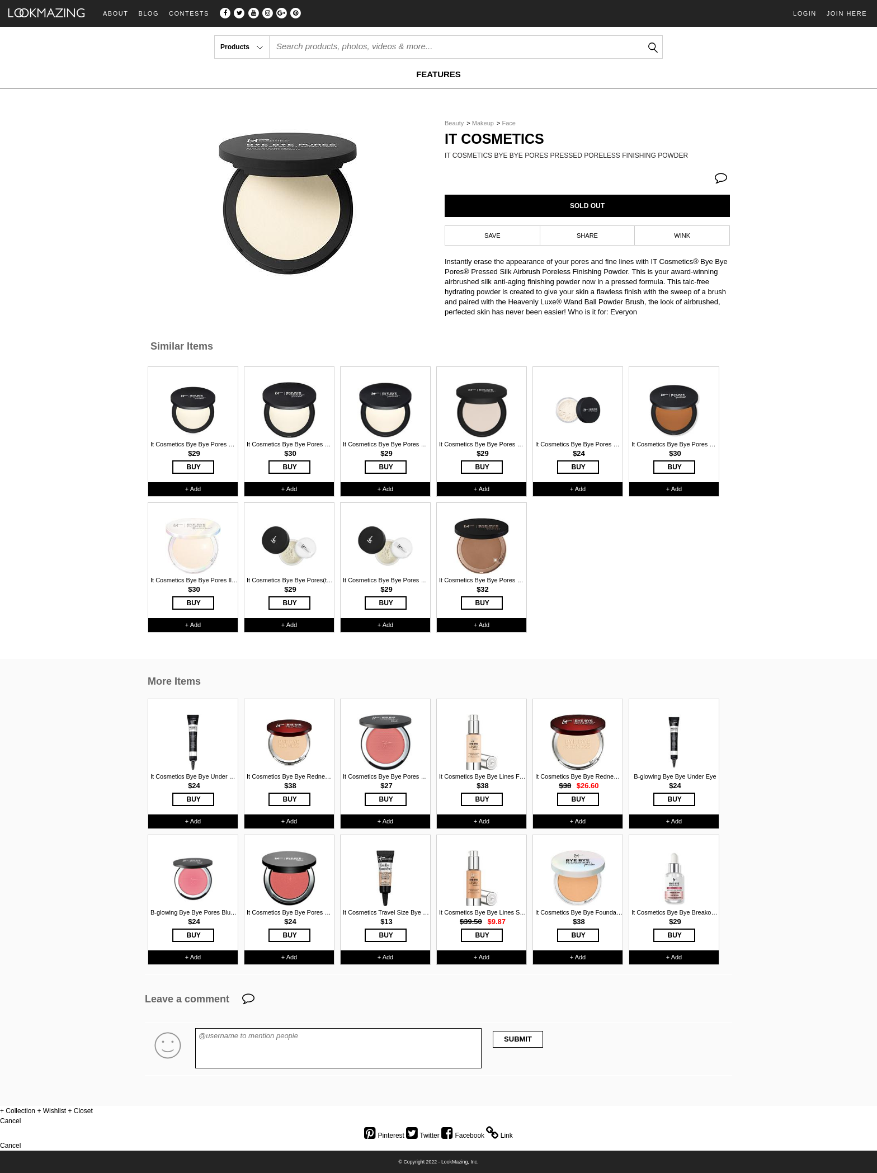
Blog (148, 14)
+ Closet (80, 1111)
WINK (682, 235)
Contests (189, 14)
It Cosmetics (494, 139)
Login (805, 13)
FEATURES (438, 74)
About (115, 14)
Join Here (847, 13)
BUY (194, 467)
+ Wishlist (51, 1111)
